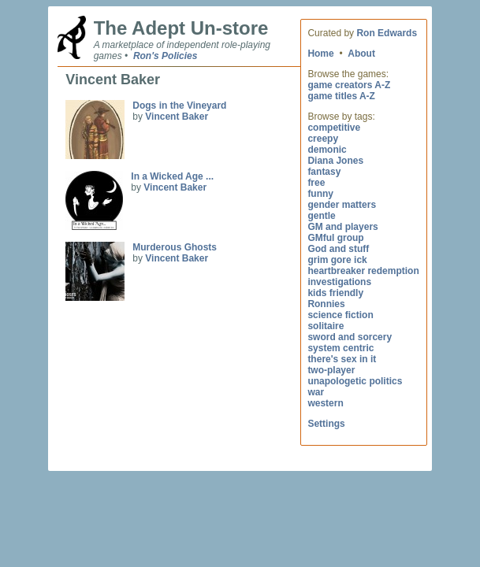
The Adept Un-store (181, 28)
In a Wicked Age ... (172, 176)
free (316, 182)
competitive (333, 127)
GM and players (342, 226)
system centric (340, 348)
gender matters (341, 204)
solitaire (325, 326)
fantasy (323, 171)
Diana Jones (335, 160)
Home (320, 53)
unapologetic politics (354, 381)
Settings (325, 423)
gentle (321, 215)
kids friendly (335, 292)
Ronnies (325, 303)
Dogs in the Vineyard (179, 105)
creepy (322, 138)
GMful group (335, 237)
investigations (339, 281)
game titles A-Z (341, 96)
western (325, 403)
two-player (331, 370)
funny (320, 193)
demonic (326, 149)
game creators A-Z (348, 85)
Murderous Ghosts (174, 247)
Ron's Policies (165, 55)
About (361, 53)
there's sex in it (341, 359)
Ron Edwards (386, 33)
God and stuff (338, 248)
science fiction (340, 315)
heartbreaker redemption (363, 270)
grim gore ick (337, 259)
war (315, 392)
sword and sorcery (349, 337)
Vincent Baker (176, 116)
